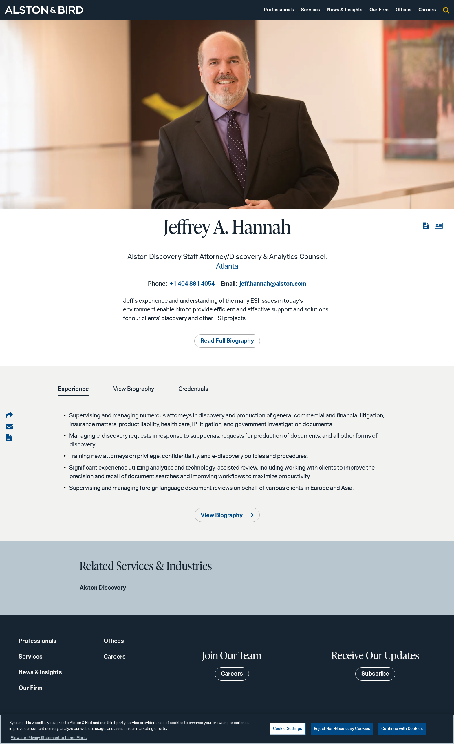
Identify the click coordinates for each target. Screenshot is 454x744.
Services (310, 10)
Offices (403, 10)
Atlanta (227, 266)
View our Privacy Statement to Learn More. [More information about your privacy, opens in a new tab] (49, 738)
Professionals (279, 10)
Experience (73, 389)
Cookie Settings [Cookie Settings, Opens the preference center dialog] (287, 729)
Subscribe (375, 674)
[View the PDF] (426, 226)
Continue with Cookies (402, 729)
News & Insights (345, 10)
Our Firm (379, 10)
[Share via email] (9, 426)
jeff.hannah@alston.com (272, 284)
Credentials (193, 389)
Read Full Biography (227, 341)
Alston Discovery (103, 588)
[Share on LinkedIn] (9, 415)
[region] (227, 729)
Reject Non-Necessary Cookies (342, 729)
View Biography (133, 389)
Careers (427, 10)
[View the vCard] (438, 226)
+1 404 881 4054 (192, 284)
